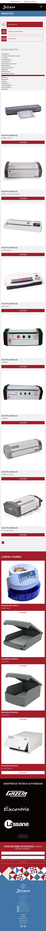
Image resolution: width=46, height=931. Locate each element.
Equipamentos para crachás (9, 63)
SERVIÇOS (23, 920)
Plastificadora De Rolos (7, 73)
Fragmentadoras (5, 65)
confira (23, 836)
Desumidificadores (6, 59)
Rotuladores (4, 79)
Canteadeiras (5, 54)
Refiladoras (4, 77)
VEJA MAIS (23, 142)
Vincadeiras (4, 89)
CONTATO (23, 923)
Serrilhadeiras (5, 83)
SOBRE (23, 916)
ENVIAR (23, 862)
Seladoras (4, 81)
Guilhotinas (4, 69)
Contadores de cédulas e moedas (10, 56)
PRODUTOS (23, 918)
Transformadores (6, 87)
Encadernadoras (5, 61)
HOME (23, 914)
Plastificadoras (5, 75)
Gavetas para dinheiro (7, 67)
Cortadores (4, 57)
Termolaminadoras (6, 85)
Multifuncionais (5, 71)
